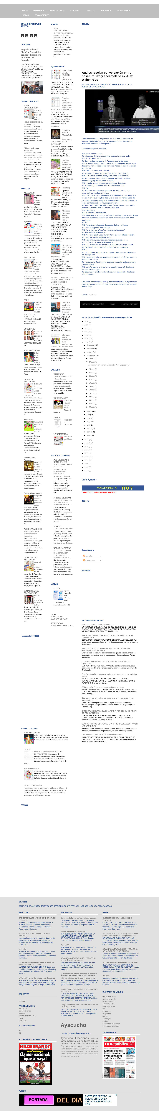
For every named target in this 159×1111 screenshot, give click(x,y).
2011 (87, 460)
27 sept (92, 362)
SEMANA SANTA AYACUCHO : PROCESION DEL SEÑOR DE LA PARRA (78, 959)
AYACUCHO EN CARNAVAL (45, 771)
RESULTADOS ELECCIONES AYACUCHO (62, 624)
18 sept (92, 386)
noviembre (91, 348)
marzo (89, 428)
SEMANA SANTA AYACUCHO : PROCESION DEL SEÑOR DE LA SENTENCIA (120, 950)
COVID (57, 588)
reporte (66, 591)
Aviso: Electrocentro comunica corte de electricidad (31, 533)
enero (89, 435)
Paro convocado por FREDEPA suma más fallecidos (102, 735)
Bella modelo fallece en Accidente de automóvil (79, 918)
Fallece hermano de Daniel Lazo (73, 931)
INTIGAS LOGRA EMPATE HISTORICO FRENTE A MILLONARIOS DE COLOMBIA (62, 280)
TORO (76, 1054)
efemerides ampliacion (111, 1026)
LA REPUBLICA (61, 434)
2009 (87, 464)
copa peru (23, 1001)
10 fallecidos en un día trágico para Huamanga (37, 978)
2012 (87, 457)
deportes (22, 1013)
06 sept (92, 400)
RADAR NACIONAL (62, 548)
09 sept (92, 397)
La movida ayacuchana (91, 1051)
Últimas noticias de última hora (31, 149)
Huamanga (77, 1049)
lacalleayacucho (108, 1001)
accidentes (71, 1046)
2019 (87, 339)
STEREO (57, 526)
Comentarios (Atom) (115, 311)
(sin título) (66, 188)
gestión (105, 1021)
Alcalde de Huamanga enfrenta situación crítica (66, 215)
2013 (87, 453)
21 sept (92, 380)
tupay (77, 1056)
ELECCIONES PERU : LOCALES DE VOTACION (67, 75)
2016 (87, 443)
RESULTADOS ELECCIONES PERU (59, 618)
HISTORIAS (59, 374)
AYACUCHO (29, 193)
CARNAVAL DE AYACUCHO (30, 559)
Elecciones (92, 295)
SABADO (70, 1054)
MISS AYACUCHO (32, 351)
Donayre (69, 1049)
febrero (90, 432)
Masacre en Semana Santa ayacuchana (97, 624)
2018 (87, 342)
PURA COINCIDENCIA (31, 107)
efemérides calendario (111, 1024)
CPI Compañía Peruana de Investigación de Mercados (103, 687)
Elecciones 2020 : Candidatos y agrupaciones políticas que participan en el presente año (120, 934)
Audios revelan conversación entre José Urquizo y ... (108, 365)
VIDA (56, 28)
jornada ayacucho (109, 999)
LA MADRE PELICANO (63, 377)
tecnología (106, 1019)
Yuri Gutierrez (83, 1041)
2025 (87, 325)
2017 (87, 440)
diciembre (91, 345)
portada (73, 1056)
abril (88, 425)
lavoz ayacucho (108, 1006)
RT (20, 1033)
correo (104, 1016)
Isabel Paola (38, 735)
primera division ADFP (27, 1016)
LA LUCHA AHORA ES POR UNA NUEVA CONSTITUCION (63, 502)
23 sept (92, 376)
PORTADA (65, 945)
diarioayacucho (108, 1004)
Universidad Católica (86, 1054)
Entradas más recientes (93, 304)
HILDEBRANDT (61, 398)
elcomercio (106, 1011)
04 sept (92, 404)
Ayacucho (28, 222)
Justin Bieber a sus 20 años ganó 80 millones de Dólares (44, 788)
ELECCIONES (123, 10)
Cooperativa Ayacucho (33, 493)
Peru (63, 1046)
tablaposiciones (25, 1011)
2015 (87, 446)
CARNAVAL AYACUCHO (29, 380)
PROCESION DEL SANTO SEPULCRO (38, 467)
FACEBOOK (106, 10)
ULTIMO (25, 15)
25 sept (92, 369)
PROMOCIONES (42, 15)
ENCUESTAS (29, 329)
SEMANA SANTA (57, 10)
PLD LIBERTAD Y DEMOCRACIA (61, 461)
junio (89, 418)
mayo (89, 422)
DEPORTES (38, 10)
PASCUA (63, 1054)
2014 (87, 450)
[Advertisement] (113, 46)
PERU (26, 300)
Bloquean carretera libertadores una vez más (66, 163)
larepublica (106, 1014)
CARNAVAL (75, 10)
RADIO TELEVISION (33, 786)
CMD (21, 1018)
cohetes (94, 1041)
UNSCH (57, 418)
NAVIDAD (91, 10)
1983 (87, 470)
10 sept (92, 393)
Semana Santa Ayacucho (29, 459)
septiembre (91, 355)
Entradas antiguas (129, 304)
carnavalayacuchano (32, 769)
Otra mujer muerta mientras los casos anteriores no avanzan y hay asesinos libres (62, 340)
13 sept (92, 390)
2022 (87, 328)
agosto (89, 411)
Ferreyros (69, 1051)
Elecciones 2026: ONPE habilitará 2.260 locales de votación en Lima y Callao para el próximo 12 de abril (33, 157)
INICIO (25, 10)
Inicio (112, 304)
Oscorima (93, 1043)
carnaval (85, 1049)
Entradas (88, 556)
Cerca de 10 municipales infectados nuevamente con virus (66, 307)
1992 (87, 467)
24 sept (92, 373)
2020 (87, 335)
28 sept (92, 358)
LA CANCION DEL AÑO (63, 529)
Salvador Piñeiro (84, 1046)
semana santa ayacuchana (74, 1043)
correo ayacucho (108, 996)
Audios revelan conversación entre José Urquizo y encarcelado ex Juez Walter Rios (107, 76)
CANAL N (22, 1021)
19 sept (92, 383)
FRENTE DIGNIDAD (63, 498)
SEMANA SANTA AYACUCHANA (31, 592)
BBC (20, 1031)
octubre (90, 352)
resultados (23, 1008)
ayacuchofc (28, 420)
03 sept (92, 407)
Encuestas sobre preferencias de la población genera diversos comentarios (36, 963)
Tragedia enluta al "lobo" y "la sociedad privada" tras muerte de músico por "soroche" (31, 55)
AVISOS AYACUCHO (33, 529)
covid (92, 1049)
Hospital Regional (77, 1051)
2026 (87, 321)
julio (88, 415)
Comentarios (89, 560)
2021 (87, 332)
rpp (103, 1009)
